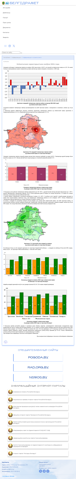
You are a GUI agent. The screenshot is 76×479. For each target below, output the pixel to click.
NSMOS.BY (38, 377)
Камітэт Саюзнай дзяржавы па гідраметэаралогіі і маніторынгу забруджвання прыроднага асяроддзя (35, 445)
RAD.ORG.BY (38, 367)
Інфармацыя (16, 57)
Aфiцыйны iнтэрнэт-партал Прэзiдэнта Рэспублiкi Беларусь (29, 414)
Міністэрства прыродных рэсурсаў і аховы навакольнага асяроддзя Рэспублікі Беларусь (35, 407)
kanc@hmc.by (10, 469)
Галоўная (6, 57)
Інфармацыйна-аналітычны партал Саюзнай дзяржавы (28, 438)
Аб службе (6, 7)
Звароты (6, 37)
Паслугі (5, 17)
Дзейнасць (6, 12)
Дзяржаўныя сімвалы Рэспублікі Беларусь (24, 391)
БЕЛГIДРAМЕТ (24, 3)
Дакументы (6, 27)
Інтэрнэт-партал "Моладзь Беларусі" (22, 453)
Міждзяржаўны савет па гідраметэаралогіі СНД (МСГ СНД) (29, 430)
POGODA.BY (38, 357)
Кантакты (6, 32)
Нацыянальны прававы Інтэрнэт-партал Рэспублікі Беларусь (29, 399)
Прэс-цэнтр (7, 22)
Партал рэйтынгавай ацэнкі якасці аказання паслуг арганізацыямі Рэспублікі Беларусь (34, 422)
